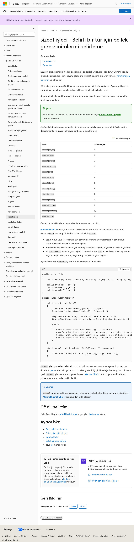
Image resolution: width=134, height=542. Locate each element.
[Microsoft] (5, 4)
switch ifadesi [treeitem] (13, 227)
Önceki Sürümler (21, 536)
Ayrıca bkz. (47, 65)
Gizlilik (61, 536)
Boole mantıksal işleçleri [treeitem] (18, 76)
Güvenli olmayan (48, 229)
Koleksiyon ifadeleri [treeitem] (16, 89)
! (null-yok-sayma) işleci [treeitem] (18, 166)
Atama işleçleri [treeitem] (14, 135)
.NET (52, 30)
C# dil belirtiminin (69, 414)
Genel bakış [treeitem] (13, 66)
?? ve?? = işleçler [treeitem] (15, 171)
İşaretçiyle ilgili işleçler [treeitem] (17, 130)
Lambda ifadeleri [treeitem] (15, 140)
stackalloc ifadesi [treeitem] (15, 222)
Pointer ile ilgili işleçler (56, 433)
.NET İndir (125, 11)
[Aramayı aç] (116, 3)
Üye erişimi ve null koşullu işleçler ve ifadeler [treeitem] (19, 107)
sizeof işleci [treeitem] (13, 216)
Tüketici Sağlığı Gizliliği (78, 536)
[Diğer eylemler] (129, 31)
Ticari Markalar (118, 536)
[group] (86, 316)
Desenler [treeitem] (11, 145)
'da (52, 444)
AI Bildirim (6, 536)
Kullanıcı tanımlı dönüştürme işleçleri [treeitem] (20, 124)
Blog (34, 536)
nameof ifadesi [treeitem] (14, 206)
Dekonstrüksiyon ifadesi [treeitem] (18, 242)
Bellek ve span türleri (56, 440)
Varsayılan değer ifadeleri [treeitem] (18, 191)
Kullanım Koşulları (100, 536)
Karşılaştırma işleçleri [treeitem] (16, 99)
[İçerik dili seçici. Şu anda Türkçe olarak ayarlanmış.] (7, 529)
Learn (43, 30)
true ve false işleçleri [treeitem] (16, 232)
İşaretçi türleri (52, 436)
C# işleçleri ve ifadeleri (56, 429)
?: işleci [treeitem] (11, 161)
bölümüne (94, 414)
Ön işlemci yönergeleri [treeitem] (15, 276)
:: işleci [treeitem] (10, 181)
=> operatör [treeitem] (13, 176)
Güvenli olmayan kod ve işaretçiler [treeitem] (20, 271)
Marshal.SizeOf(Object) (54, 396)
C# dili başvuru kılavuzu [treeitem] (16, 40)
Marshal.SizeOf (92, 374)
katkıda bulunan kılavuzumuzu (57, 480)
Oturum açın (125, 3)
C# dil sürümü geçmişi (110, 114)
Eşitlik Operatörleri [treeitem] (15, 94)
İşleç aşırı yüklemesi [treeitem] (16, 247)
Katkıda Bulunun (48, 536)
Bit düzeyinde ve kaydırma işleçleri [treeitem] (19, 83)
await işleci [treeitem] (12, 186)
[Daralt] (34, 28)
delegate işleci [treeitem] (14, 196)
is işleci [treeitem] (11, 201)
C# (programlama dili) (68, 30)
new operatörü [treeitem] (14, 211)
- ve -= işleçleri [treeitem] (14, 155)
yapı (53, 370)
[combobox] (19, 34)
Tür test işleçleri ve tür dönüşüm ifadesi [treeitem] (17, 115)
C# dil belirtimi (49, 61)
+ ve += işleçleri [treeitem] (15, 150)
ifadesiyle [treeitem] (11, 237)
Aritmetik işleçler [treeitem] (15, 71)
